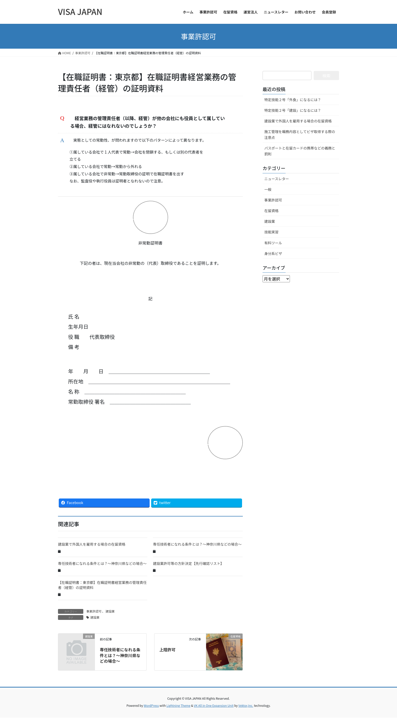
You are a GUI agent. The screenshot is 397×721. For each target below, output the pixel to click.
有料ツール (273, 242)
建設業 (110, 614)
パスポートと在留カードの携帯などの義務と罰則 (299, 150)
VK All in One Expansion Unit (214, 708)
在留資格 (271, 210)
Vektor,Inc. (245, 708)
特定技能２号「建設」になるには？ (292, 110)
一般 (267, 189)
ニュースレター (276, 178)
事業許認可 (94, 614)
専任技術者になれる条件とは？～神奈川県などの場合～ (197, 547)
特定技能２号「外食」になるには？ (292, 99)
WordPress (151, 708)
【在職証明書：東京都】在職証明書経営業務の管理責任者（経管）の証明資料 (102, 588)
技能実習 (271, 231)
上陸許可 (167, 653)
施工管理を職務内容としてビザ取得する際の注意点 (299, 134)
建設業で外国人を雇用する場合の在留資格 (91, 547)
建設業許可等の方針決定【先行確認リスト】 (188, 566)
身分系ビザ (273, 253)
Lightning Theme (178, 708)
